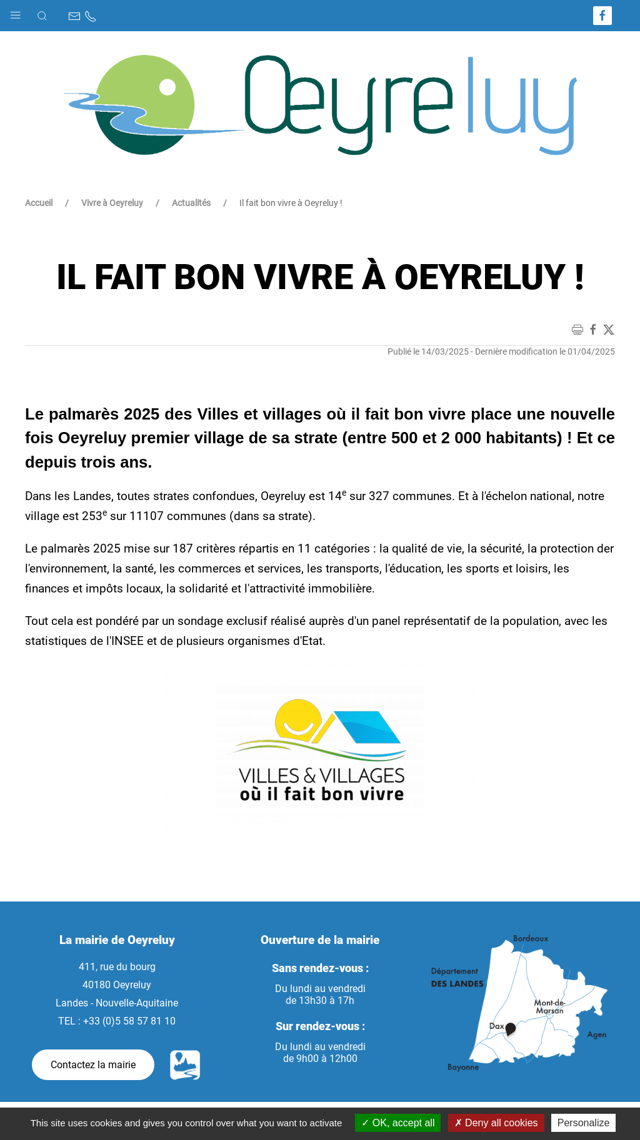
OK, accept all (397, 1123)
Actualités (191, 203)
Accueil (38, 203)
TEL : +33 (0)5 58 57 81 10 (117, 1021)
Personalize (584, 1123)
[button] (15, 12)
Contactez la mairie (93, 1065)
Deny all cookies (496, 1123)
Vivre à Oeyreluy (112, 203)
